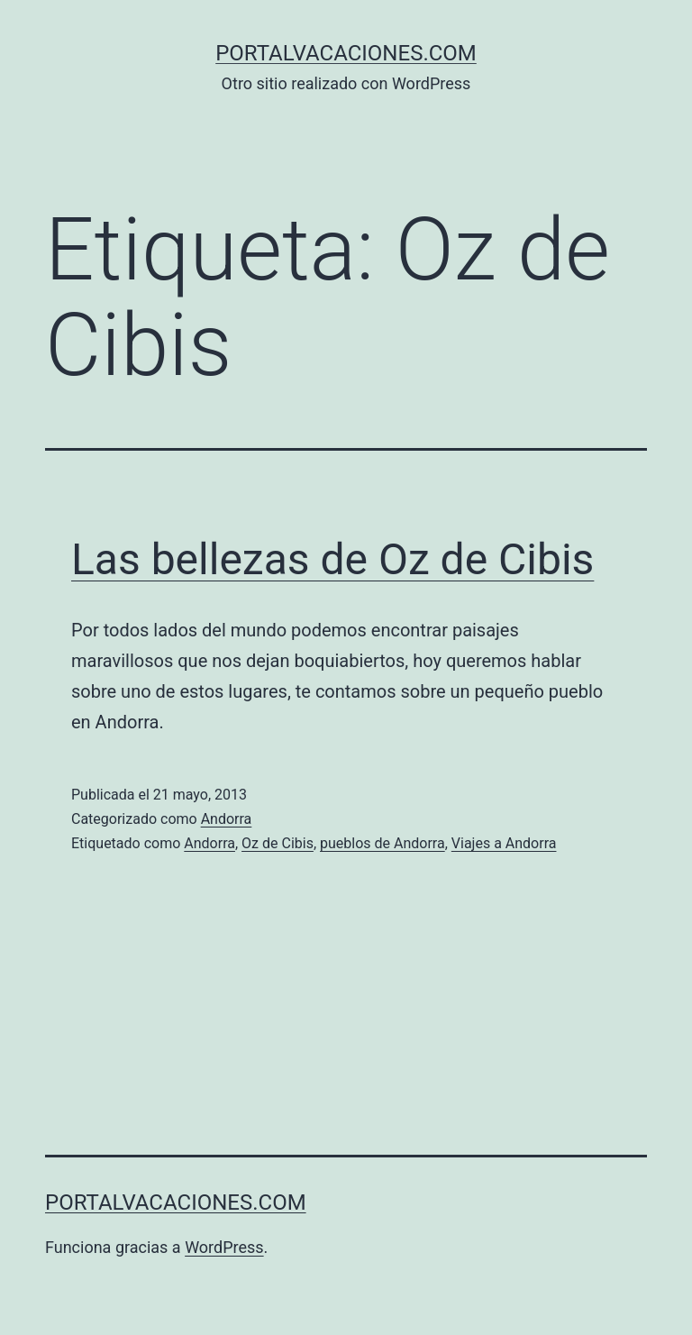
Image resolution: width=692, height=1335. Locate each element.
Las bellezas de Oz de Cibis (332, 559)
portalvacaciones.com (346, 53)
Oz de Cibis (277, 843)
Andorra (226, 819)
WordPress (224, 1247)
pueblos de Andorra (382, 843)
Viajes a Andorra (504, 843)
